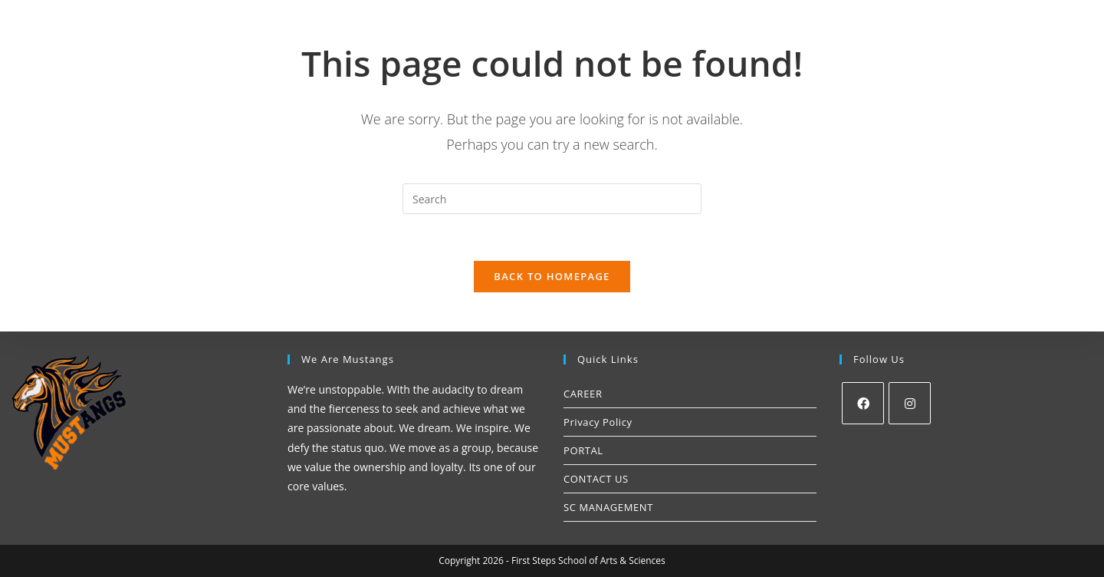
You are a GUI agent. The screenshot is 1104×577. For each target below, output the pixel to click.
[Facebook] (863, 403)
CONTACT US (596, 479)
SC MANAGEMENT (608, 507)
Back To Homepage (552, 276)
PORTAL (583, 450)
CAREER (583, 394)
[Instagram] (910, 403)
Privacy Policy (598, 422)
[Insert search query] (552, 198)
